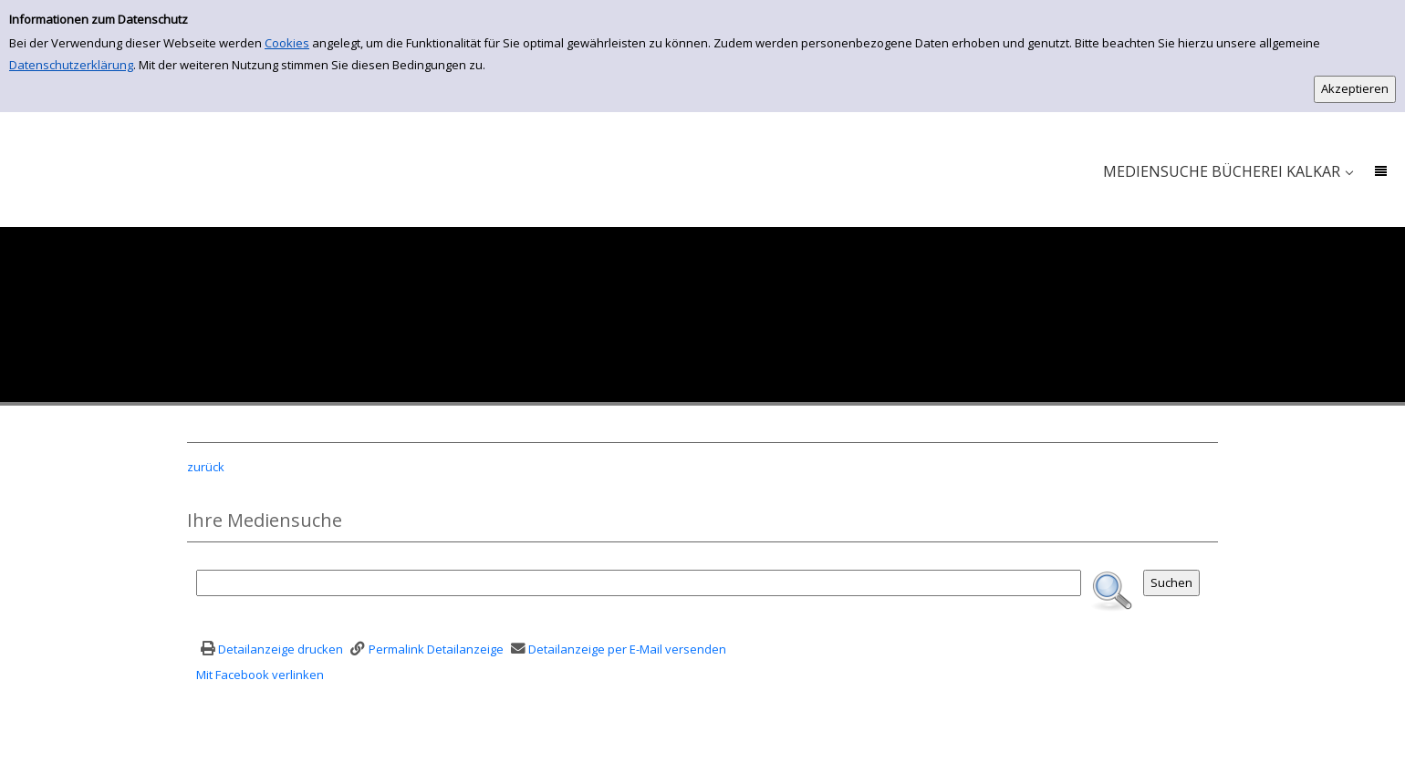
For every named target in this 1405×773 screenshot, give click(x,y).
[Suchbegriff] (638, 583)
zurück (205, 467)
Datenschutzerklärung (71, 65)
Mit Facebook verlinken (260, 674)
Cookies (287, 43)
